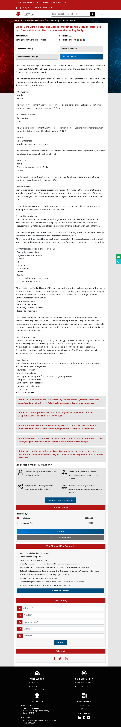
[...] (70, 14)
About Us (35, 683)
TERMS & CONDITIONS (85, 683)
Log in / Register (23, 7)
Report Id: (65, 36)
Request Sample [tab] (69, 56)
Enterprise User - (55, 523)
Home (17, 20)
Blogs (82, 709)
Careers (34, 686)
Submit (60, 642)
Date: (22, 36)
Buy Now (60, 531)
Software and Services (33, 20)
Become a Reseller (38, 690)
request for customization (60, 500)
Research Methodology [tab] (28, 56)
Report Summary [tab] (25, 49)
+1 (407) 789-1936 (26, 2)
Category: (31, 40)
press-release (85, 705)
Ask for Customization (61, 537)
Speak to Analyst (60, 590)
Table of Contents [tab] (69, 49)
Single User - (55, 518)
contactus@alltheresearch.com (51, 2)
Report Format (72, 40)
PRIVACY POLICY (83, 686)
